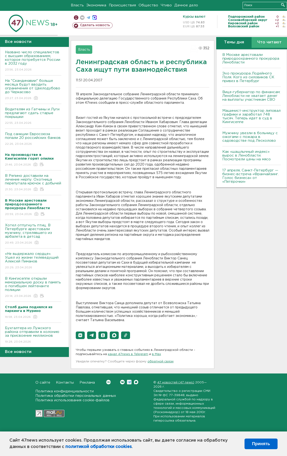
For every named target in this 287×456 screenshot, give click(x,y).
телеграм (88, 17)
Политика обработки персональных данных (75, 395)
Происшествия (122, 5)
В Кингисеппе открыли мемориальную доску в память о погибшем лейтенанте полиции (33, 287)
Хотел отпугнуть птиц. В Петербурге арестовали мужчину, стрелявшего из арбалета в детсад (33, 234)
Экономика (96, 5)
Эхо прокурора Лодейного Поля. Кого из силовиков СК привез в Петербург (248, 77)
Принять (261, 443)
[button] (80, 335)
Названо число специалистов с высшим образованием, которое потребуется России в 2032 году (33, 61)
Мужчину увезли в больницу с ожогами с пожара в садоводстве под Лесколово (250, 137)
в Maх (156, 354)
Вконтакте (108, 382)
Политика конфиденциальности (64, 391)
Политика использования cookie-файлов (72, 400)
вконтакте (82, 17)
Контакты (65, 382)
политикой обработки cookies (98, 447)
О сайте (42, 382)
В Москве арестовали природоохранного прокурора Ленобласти (250, 58)
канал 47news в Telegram (128, 354)
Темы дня (234, 42)
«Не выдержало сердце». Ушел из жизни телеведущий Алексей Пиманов (33, 260)
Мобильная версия (76, 17)
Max (136, 382)
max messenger (94, 17)
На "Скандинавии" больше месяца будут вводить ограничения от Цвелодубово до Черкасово (33, 89)
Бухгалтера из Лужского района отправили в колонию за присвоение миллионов (33, 335)
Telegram (129, 382)
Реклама (87, 382)
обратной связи (160, 361)
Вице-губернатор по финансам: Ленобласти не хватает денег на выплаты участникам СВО (251, 96)
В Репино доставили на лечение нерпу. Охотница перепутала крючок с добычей (33, 182)
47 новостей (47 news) (175, 382)
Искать (283, 5)
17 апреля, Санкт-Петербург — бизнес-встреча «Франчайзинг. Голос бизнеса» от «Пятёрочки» (250, 176)
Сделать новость (95, 25)
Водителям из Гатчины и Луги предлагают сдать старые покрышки (33, 116)
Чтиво (166, 5)
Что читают (269, 42)
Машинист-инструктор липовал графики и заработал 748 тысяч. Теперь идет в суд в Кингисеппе (251, 116)
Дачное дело (186, 5)
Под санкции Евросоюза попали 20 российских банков (33, 139)
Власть (77, 5)
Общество (148, 5)
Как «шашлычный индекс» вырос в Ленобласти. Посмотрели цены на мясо (247, 155)
